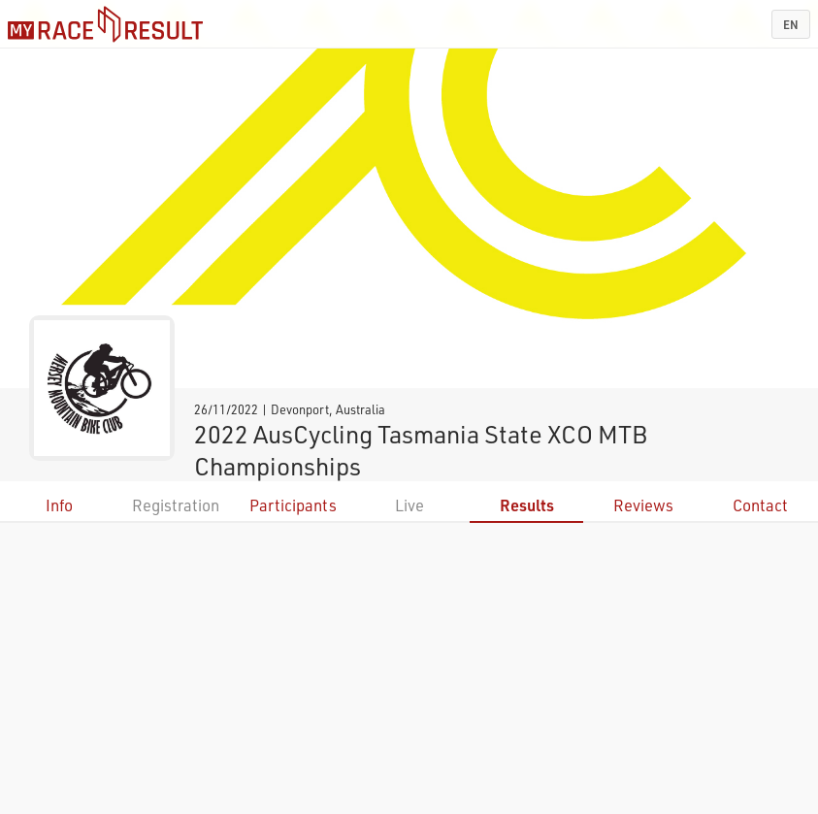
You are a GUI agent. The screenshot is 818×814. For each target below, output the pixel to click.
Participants (293, 505)
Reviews (643, 505)
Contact (760, 505)
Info (59, 505)
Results (527, 505)
